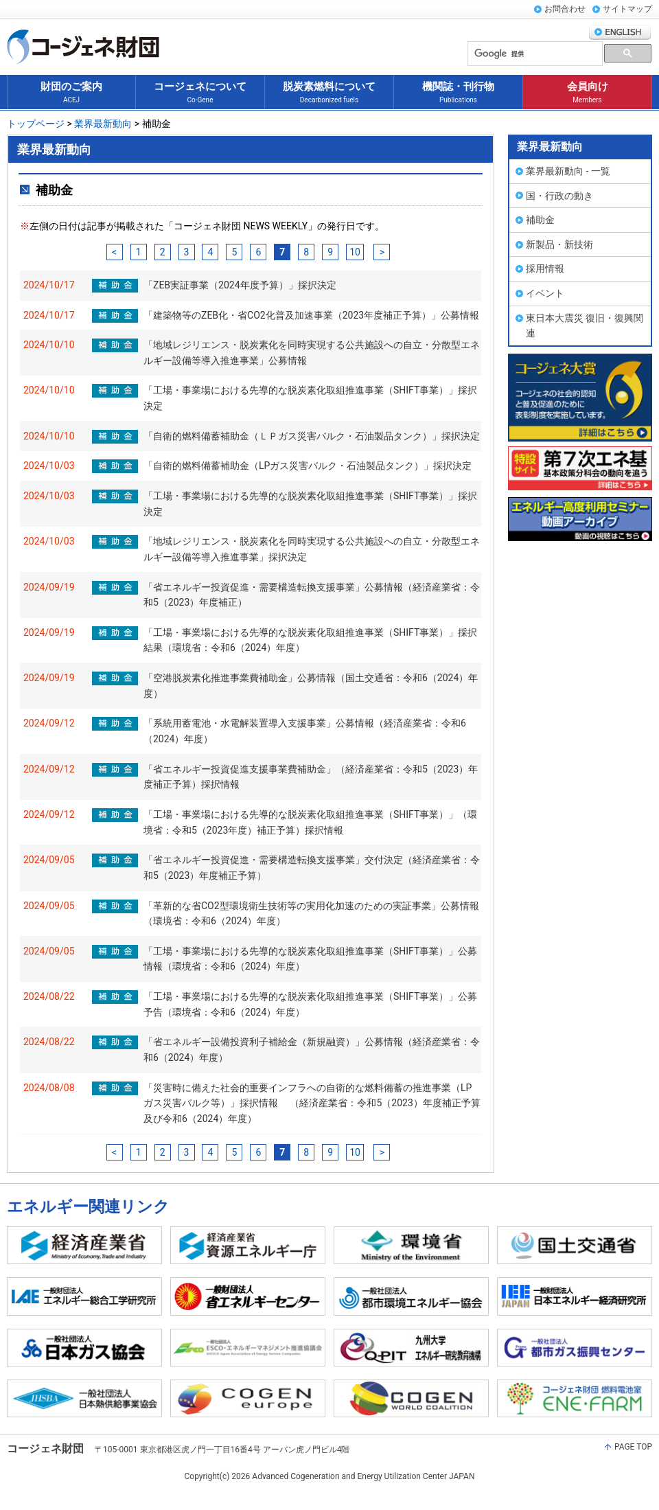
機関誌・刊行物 (458, 93)
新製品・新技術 (559, 244)
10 (354, 252)
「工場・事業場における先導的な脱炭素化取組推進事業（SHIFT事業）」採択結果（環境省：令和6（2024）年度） (310, 640)
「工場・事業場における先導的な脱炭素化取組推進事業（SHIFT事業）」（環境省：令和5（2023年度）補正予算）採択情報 (310, 822)
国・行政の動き (559, 195)
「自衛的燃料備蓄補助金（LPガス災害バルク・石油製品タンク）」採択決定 (307, 465)
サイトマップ (627, 9)
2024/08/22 (49, 996)
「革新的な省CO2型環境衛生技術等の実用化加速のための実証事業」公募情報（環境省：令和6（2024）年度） (311, 913)
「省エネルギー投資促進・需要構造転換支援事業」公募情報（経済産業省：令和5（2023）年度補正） (311, 595)
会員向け (587, 93)
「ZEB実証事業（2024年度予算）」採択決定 (239, 284)
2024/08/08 (49, 1087)
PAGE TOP (633, 1447)
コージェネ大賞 (580, 398)
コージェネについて (200, 93)
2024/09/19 (49, 587)
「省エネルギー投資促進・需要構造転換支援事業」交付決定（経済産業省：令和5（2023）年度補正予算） (311, 867)
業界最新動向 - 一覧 (568, 170)
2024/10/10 (49, 344)
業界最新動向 (102, 123)
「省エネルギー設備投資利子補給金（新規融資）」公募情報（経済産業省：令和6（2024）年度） (311, 1049)
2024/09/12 (49, 723)
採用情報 (545, 268)
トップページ (37, 123)
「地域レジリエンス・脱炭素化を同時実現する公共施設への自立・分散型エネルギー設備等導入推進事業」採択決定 (311, 549)
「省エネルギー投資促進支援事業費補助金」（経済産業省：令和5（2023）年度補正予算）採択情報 (310, 777)
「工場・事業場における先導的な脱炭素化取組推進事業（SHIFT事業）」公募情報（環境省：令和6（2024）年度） (310, 959)
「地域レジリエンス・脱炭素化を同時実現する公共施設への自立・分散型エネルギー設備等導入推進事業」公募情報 (311, 352)
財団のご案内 (71, 93)
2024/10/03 (49, 465)
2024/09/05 (49, 859)
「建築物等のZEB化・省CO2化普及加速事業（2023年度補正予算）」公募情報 (311, 315)
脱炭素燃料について (329, 93)
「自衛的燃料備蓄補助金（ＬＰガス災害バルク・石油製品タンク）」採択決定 (311, 436)
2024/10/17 (49, 284)
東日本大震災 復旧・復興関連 (584, 325)
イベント (545, 293)
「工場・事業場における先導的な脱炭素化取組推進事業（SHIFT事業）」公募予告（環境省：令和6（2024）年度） (310, 1004)
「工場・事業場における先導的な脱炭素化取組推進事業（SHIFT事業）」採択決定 (310, 398)
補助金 (540, 219)
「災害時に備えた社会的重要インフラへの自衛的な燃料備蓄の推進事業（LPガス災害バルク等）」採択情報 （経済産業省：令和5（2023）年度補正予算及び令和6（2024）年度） (312, 1103)
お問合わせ (565, 9)
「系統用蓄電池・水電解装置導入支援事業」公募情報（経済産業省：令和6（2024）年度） (304, 731)
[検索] (533, 53)
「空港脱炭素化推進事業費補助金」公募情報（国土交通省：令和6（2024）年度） (310, 685)
